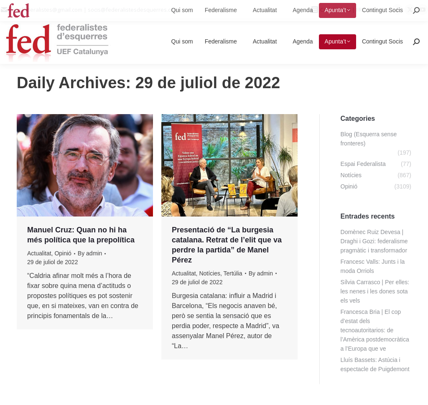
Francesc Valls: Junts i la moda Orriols (373, 266)
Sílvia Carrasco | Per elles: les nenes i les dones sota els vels (375, 291)
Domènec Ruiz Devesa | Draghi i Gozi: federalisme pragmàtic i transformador (374, 241)
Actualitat (39, 253)
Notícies (209, 273)
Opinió (62, 253)
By (90, 253)
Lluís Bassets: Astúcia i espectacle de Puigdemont (375, 364)
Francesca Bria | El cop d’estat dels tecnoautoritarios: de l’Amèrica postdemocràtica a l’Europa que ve (375, 330)
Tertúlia (232, 273)
